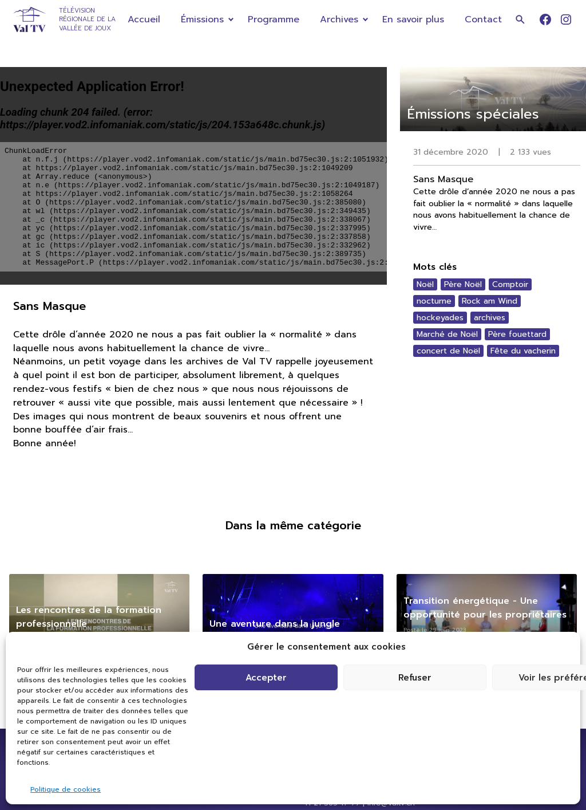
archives (489, 318)
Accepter (266, 677)
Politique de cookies (65, 789)
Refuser (414, 677)
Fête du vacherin (523, 351)
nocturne (434, 301)
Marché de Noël (447, 334)
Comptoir (510, 284)
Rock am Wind (489, 301)
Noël (425, 284)
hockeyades (440, 318)
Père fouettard (517, 334)
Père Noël (463, 284)
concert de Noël (448, 351)
